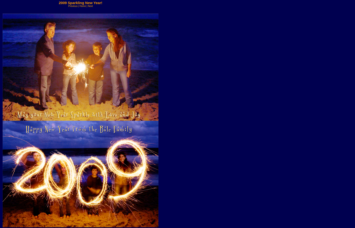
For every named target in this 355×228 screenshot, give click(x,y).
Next (90, 6)
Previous (73, 6)
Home (83, 6)
